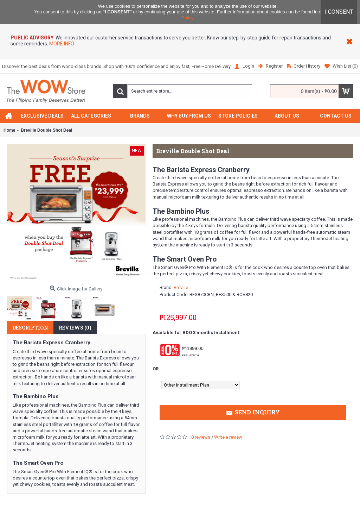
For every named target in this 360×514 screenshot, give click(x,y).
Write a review (228, 437)
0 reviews (200, 437)
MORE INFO (61, 43)
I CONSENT (339, 11)
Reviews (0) (75, 327)
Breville (181, 287)
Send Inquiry (253, 413)
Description (30, 327)
